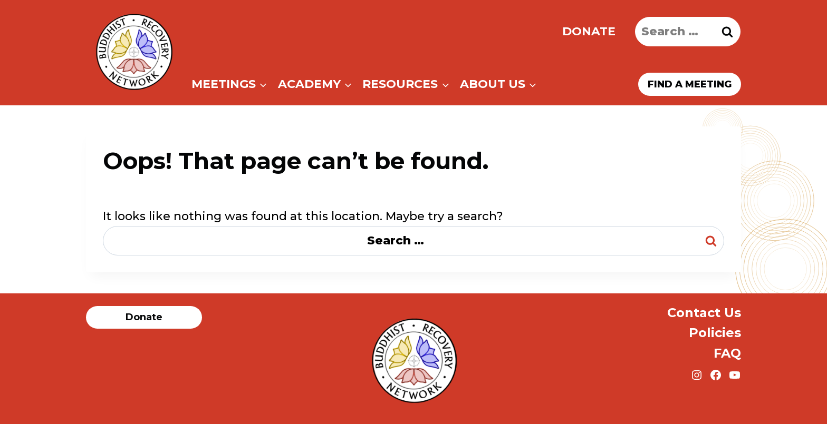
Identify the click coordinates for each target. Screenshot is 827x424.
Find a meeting (690, 84)
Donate (589, 31)
